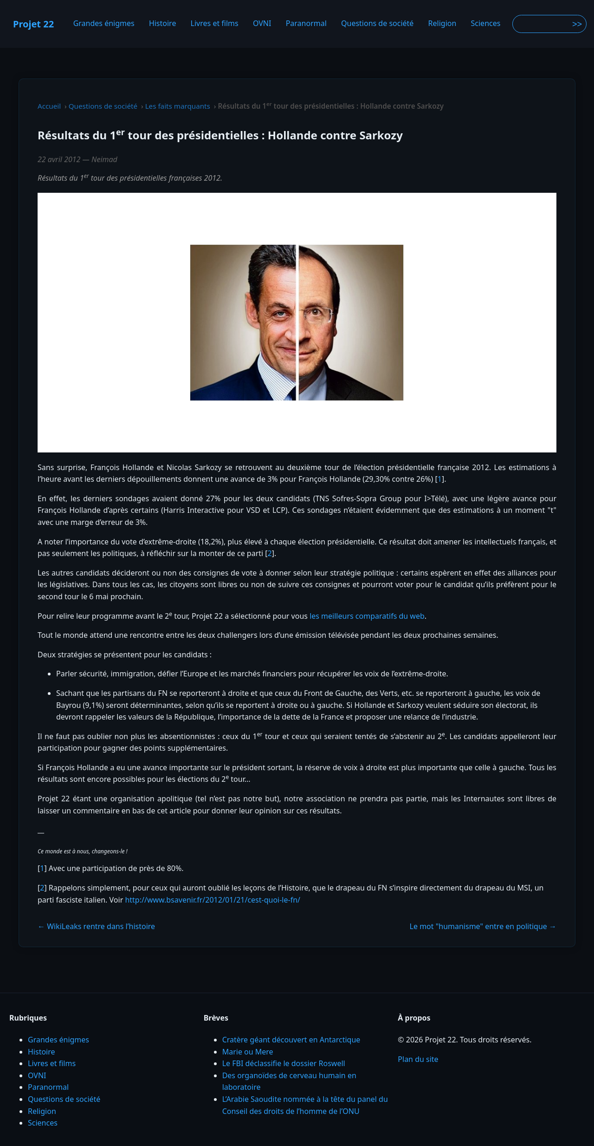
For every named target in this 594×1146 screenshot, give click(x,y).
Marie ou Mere (247, 1052)
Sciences (486, 24)
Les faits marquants (177, 106)
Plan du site (418, 1059)
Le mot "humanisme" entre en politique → (483, 926)
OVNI (262, 24)
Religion (442, 24)
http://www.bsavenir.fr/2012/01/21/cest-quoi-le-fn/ (212, 900)
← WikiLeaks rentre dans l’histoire (96, 926)
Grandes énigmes (104, 24)
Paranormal (306, 24)
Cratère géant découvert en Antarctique (291, 1040)
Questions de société (377, 24)
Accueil (49, 106)
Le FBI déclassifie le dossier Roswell (283, 1063)
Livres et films (215, 24)
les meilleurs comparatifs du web (367, 616)
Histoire (162, 24)
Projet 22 (33, 24)
